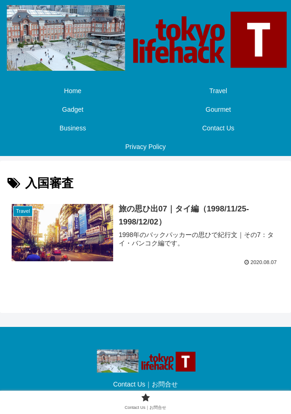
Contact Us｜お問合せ (145, 384)
